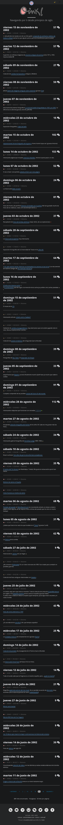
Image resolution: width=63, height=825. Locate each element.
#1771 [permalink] (8, 745)
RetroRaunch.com (23, 507)
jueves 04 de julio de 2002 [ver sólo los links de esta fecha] (19, 684)
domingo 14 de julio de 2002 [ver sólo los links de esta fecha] (20, 645)
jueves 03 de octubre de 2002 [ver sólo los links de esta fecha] (21, 216)
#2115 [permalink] (8, 673)
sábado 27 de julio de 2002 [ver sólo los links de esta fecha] (19, 547)
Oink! (42, 820)
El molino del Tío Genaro (10, 469)
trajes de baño (22, 126)
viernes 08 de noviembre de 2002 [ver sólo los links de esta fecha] (20, 83)
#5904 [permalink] (9, 155)
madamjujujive (33, 692)
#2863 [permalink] (9, 338)
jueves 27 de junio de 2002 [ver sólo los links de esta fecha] (19, 700)
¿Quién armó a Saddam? (23, 317)
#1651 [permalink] (8, 731)
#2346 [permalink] (9, 438)
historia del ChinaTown (12, 662)
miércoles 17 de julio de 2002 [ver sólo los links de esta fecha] (21, 630)
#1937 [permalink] (9, 551)
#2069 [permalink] (9, 634)
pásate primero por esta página (30, 172)
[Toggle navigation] (60, 2)
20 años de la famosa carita (11, 285)
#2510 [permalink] (9, 490)
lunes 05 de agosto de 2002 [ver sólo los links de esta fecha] (20, 519)
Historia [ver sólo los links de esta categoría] (23, 33)
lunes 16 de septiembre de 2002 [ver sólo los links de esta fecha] (19, 278)
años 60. (41, 250)
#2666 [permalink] (9, 247)
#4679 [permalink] (9, 105)
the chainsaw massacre (25, 268)
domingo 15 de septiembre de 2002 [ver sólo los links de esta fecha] (20, 299)
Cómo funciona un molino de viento (14, 493)
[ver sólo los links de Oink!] (4, 33)
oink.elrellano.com (28, 817)
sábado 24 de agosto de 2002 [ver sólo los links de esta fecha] (21, 434)
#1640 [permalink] (9, 714)
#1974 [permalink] (9, 589)
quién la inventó (49, 676)
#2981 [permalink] (9, 372)
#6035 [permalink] (9, 203)
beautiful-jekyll (28, 820)
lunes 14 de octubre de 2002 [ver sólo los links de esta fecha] (20, 151)
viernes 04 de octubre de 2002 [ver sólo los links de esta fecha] (18, 198)
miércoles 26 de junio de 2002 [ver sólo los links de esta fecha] (18, 726)
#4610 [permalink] (9, 52)
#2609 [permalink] (9, 537)
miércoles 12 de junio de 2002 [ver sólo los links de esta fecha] (18, 758)
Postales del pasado (9, 507)
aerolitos (18, 622)
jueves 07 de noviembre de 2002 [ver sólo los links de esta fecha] (20, 100)
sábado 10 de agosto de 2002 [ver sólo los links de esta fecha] (21, 449)
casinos (14, 554)
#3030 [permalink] (9, 391)
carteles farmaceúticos (18, 74)
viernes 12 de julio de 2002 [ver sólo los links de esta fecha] (19, 670)
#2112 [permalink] (8, 659)
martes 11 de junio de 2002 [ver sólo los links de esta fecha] (20, 775)
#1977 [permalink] (9, 609)
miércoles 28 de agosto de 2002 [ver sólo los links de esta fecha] (19, 403)
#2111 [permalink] (8, 648)
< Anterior (13, 791)
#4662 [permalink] (9, 88)
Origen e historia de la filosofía (12, 781)
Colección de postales (9, 651)
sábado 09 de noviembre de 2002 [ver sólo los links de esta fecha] (20, 66)
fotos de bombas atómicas (21, 222)
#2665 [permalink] (9, 236)
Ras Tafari (15, 358)
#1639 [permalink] (9, 703)
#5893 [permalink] (9, 141)
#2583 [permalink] (9, 522)
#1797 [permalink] (9, 762)
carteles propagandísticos (19, 328)
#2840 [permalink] (9, 283)
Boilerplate (15, 564)
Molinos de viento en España (12, 482)
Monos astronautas (9, 706)
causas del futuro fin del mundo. (36, 393)
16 (35, 791)
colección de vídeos (19, 765)
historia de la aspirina (11, 239)
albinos (11, 748)
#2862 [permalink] (9, 325)
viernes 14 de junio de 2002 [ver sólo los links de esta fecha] (20, 742)
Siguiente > (49, 791)
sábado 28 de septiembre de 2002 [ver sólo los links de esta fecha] (20, 231)
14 (27, 791)
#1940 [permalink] (9, 574)
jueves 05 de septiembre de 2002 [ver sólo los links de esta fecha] (20, 367)
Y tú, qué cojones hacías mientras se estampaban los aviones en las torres (26, 266)
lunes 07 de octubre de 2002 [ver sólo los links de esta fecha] (20, 166)
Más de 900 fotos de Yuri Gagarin (13, 717)
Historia (7, 539)
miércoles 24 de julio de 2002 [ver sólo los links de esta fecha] (21, 605)
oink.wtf (42, 817)
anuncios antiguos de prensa (34, 55)
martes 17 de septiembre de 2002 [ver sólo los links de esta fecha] (20, 259)
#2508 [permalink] (9, 466)
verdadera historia (10, 637)
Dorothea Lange (29, 441)
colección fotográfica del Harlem (20, 425)
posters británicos (16, 341)
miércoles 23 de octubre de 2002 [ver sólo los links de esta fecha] (20, 119)
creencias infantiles (29, 158)
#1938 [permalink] (9, 562)
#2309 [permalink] (9, 422)
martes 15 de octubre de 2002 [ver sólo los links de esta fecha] (18, 136)
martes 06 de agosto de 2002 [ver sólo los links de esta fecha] (21, 501)
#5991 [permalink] (9, 169)
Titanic (36, 525)
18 (43, 791)
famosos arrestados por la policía (31, 206)
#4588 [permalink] (9, 33)
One (42, 91)
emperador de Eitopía (27, 358)
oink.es (20, 817)
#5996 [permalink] (9, 186)
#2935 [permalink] (9, 355)
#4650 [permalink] (9, 71)
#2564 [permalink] (9, 504)
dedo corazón (16, 189)
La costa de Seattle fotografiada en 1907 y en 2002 (40, 108)
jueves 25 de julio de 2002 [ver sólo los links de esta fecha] (19, 585)
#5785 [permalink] (9, 124)
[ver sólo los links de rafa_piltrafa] (4, 52)
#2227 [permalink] (9, 687)
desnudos (50, 690)
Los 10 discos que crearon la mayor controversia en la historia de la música (26, 734)
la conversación (9, 287)
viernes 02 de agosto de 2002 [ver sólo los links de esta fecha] (21, 533)
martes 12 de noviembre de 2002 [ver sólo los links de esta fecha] (20, 47)
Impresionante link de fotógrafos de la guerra (17, 143)
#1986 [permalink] (9, 620)
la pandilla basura (53, 591)
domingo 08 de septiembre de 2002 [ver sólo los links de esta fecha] (20, 350)
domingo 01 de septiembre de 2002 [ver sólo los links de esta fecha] (20, 386)
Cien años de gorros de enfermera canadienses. (28, 455)
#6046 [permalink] (9, 219)
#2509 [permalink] (9, 479)
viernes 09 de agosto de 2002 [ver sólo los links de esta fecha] (21, 463)
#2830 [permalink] (9, 264)
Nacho (37, 637)
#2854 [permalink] (9, 303)
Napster (16, 375)
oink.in (37, 817)
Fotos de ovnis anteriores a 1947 (13, 612)
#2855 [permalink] (9, 314)
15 (31, 791)
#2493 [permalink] (9, 452)
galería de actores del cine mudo (19, 690)
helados (33, 577)
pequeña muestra (18, 593)
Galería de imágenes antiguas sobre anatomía (21, 91)
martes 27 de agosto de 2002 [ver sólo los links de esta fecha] (21, 418)
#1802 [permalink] (9, 778)
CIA (13, 306)
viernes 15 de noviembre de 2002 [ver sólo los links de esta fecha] (20, 28)
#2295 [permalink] (9, 408)
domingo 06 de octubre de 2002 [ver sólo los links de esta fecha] (19, 181)
